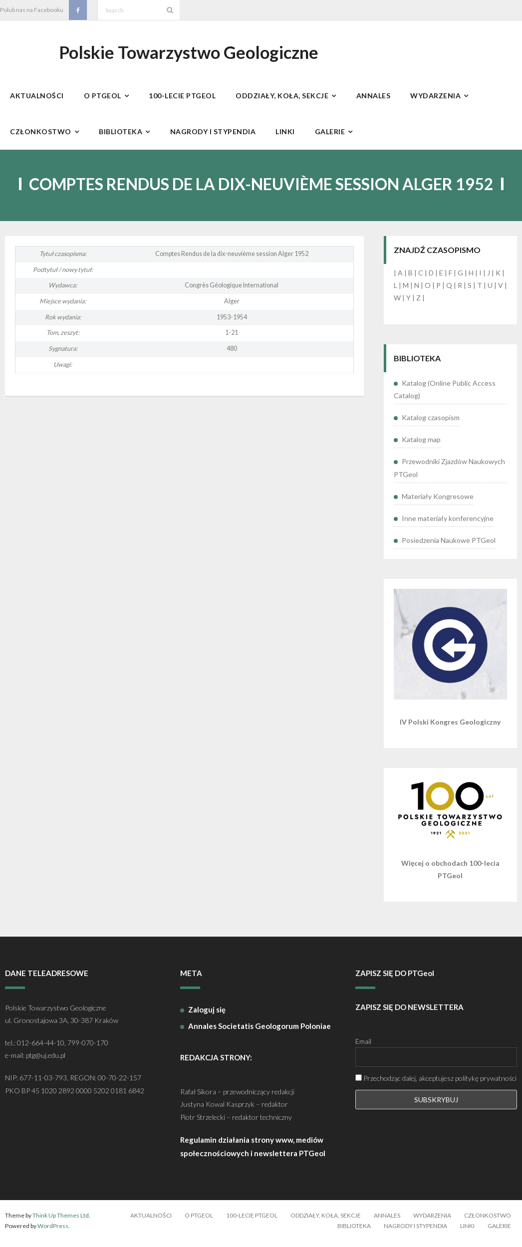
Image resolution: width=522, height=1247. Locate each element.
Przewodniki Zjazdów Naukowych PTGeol (449, 473)
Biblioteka (354, 1231)
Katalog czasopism (431, 423)
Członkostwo (487, 1221)
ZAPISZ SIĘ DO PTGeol (394, 978)
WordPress (52, 1231)
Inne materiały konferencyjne (448, 523)
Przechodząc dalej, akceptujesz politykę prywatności (436, 1083)
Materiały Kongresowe (438, 501)
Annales (387, 1221)
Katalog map (421, 445)
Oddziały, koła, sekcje (325, 1221)
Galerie (499, 1231)
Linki (467, 1231)
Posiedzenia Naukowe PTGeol (449, 545)
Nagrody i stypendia (415, 1231)
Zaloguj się (207, 1014)
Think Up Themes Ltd (60, 1221)
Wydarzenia (432, 1221)
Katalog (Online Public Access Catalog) (445, 394)
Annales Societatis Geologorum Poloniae (259, 1030)
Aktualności (151, 1221)
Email (363, 1046)
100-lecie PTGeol (251, 1221)
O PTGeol (199, 1221)
